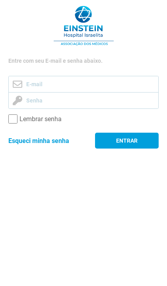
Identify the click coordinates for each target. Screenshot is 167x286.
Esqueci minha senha (38, 141)
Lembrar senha (40, 119)
